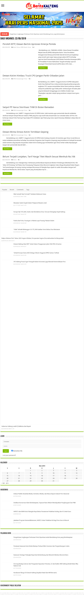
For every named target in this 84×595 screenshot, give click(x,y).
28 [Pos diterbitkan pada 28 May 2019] (19, 481)
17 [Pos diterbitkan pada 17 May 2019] (53, 476)
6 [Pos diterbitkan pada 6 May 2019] (7, 473)
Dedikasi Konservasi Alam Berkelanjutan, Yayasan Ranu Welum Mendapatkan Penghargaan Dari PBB (45, 502)
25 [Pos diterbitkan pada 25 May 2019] (65, 478)
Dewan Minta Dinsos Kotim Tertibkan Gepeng (25, 132)
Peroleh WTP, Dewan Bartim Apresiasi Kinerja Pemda (29, 44)
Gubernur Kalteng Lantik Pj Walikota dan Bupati (16, 426)
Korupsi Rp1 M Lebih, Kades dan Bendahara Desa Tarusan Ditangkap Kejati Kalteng (39, 212)
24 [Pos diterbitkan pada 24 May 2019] (53, 478)
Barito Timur (16, 47)
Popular (4, 189)
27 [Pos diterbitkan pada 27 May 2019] (7, 481)
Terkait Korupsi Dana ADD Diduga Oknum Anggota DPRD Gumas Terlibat (36, 253)
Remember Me (16, 451)
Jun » (7, 483)
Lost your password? (9, 455)
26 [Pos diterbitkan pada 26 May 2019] (76, 478)
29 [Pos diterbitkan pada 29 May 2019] (30, 481)
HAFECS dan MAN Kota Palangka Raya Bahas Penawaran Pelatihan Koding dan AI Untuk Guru (42, 511)
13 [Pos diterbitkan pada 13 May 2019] (7, 476)
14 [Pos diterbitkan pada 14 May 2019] (19, 476)
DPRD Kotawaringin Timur (20, 79)
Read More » (42, 68)
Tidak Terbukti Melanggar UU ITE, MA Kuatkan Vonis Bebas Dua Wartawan (37, 229)
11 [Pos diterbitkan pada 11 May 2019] (65, 473)
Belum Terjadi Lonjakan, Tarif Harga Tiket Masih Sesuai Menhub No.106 (39, 156)
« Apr (3, 483)
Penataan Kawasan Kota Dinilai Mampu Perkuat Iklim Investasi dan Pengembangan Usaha (41, 546)
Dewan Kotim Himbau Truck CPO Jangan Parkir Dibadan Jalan (33, 75)
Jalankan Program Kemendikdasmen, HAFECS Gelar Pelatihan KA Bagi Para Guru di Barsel (41, 520)
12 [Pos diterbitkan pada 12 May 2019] (76, 473)
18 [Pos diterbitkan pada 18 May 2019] (65, 476)
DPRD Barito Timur (26, 47)
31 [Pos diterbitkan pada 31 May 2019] (53, 481)
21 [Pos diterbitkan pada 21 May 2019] (19, 478)
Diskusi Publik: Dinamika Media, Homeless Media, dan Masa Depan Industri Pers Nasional (41, 494)
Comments (20, 189)
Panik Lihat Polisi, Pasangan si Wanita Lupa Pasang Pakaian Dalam (34, 220)
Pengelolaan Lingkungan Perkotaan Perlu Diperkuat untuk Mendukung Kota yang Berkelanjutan (37, 34)
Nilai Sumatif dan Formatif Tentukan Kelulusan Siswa (30, 194)
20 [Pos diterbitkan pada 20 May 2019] (7, 478)
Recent (12, 189)
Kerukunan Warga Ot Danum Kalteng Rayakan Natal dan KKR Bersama (35, 572)
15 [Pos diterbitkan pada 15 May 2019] (30, 476)
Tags (27, 189)
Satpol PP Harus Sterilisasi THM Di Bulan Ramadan (28, 107)
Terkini (15, 160)
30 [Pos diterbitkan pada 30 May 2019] (42, 481)
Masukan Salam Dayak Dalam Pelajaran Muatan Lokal (30, 203)
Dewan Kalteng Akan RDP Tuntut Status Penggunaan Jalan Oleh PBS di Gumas (37, 244)
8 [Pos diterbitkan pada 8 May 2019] (30, 473)
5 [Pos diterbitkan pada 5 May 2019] (76, 470)
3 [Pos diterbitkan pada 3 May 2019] (53, 470)
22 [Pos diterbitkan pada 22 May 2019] (30, 478)
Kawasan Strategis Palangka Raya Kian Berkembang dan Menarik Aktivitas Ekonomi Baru (41, 555)
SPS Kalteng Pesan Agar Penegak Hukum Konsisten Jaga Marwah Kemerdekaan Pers (40, 261)
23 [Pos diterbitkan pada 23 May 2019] (42, 478)
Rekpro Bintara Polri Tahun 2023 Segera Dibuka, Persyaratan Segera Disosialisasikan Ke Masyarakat (33, 238)
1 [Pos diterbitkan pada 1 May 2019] (30, 470)
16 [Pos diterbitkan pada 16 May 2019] (42, 476)
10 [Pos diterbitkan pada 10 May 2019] (53, 473)
